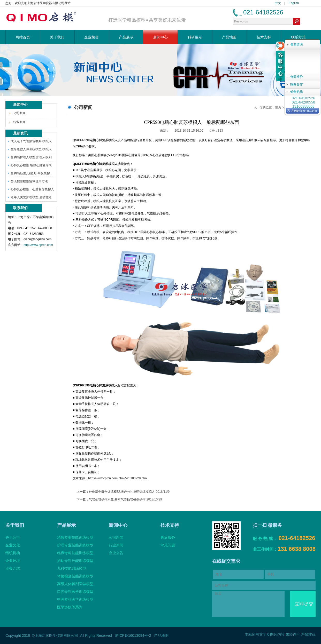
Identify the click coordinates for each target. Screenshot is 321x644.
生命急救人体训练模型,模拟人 (31, 149)
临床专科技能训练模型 (75, 553)
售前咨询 (296, 44)
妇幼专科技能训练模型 (75, 561)
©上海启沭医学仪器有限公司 (55, 635)
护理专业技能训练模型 (75, 545)
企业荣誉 (91, 37)
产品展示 (126, 37)
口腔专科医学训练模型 (75, 592)
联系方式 (298, 37)
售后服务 (167, 537)
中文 (278, 3)
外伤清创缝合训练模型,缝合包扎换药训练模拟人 (122, 492)
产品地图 (229, 37)
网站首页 (23, 37)
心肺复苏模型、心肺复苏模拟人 (32, 189)
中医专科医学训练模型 (75, 599)
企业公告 (116, 553)
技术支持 (264, 37)
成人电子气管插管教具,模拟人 (31, 141)
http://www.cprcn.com (38, 245)
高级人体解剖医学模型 (75, 584)
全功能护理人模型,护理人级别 (31, 157)
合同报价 (296, 77)
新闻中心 (160, 37)
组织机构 (12, 553)
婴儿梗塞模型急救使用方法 (29, 181)
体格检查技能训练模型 (75, 576)
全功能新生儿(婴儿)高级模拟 (30, 173)
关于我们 (57, 37)
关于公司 (12, 537)
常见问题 (167, 545)
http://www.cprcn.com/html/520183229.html (117, 478)
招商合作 (296, 84)
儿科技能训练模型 (71, 568)
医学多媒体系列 (69, 607)
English (294, 3)
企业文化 (12, 545)
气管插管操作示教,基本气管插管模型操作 (117, 499)
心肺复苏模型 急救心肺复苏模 (31, 165)
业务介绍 (12, 568)
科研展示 (195, 37)
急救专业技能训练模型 (75, 537)
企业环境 (12, 561)
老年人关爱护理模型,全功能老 (31, 197)
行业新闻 (19, 122)
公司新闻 (19, 113)
